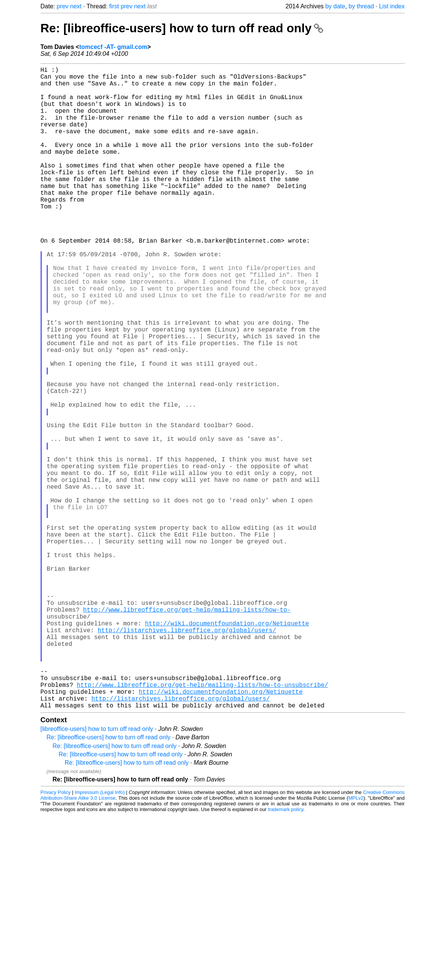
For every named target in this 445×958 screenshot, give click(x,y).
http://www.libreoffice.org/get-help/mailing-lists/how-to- (187, 731)
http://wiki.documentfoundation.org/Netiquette (227, 747)
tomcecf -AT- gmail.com (113, 47)
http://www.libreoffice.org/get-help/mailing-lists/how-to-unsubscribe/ (202, 823)
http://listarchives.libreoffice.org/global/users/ (187, 756)
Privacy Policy (56, 935)
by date (335, 6)
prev (62, 6)
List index (392, 6)
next (76, 6)
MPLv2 (355, 941)
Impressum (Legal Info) (100, 935)
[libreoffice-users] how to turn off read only (97, 871)
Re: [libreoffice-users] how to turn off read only (182, 28)
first (114, 6)
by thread (361, 6)
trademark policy (285, 952)
